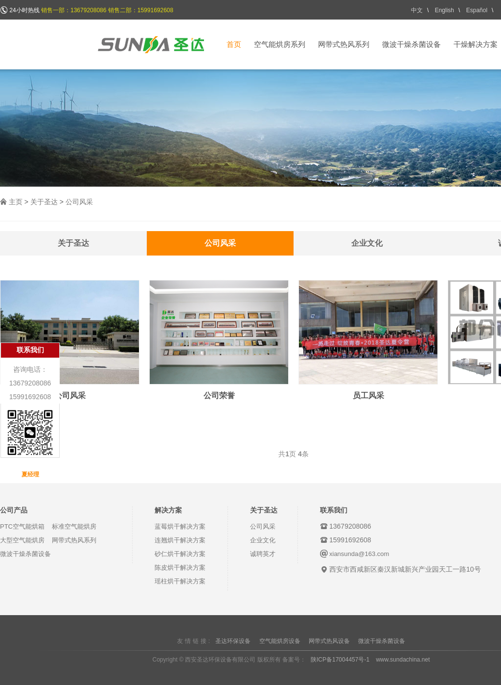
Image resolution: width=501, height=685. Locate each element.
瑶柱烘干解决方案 (180, 581)
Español (476, 10)
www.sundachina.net (403, 659)
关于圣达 (44, 202)
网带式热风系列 (343, 44)
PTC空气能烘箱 (22, 526)
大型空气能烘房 (22, 540)
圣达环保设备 (232, 641)
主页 (16, 202)
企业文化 (367, 243)
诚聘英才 (262, 553)
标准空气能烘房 (74, 526)
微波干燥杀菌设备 (411, 44)
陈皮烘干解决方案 (180, 567)
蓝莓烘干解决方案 (180, 526)
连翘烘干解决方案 (180, 540)
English (444, 10)
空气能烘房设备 (279, 641)
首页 (234, 44)
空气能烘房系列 (279, 44)
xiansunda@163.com (359, 553)
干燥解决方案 (476, 44)
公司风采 (79, 202)
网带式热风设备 (329, 641)
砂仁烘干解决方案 (180, 553)
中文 (417, 10)
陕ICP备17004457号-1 (340, 659)
